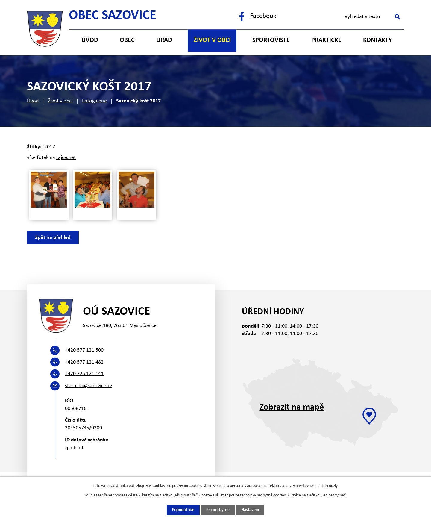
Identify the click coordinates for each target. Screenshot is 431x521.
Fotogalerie (94, 101)
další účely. (330, 486)
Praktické (326, 40)
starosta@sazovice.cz (88, 386)
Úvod (33, 101)
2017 (49, 147)
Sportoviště (271, 40)
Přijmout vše (183, 510)
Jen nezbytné (218, 510)
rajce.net (66, 157)
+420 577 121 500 (84, 350)
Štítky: (34, 147)
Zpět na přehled (53, 237)
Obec (127, 40)
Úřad (164, 40)
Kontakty (377, 40)
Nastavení (250, 510)
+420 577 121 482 (84, 362)
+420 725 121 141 (84, 374)
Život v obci (60, 101)
